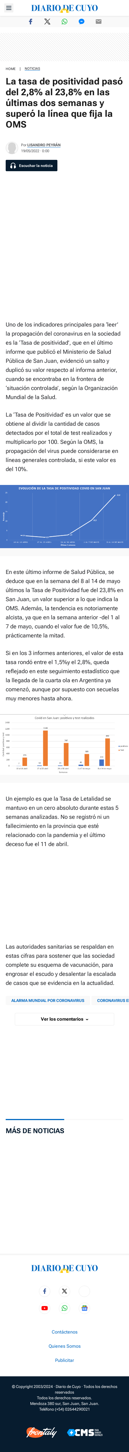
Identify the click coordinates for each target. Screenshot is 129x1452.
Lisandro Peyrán (44, 145)
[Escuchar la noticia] (31, 165)
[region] (64, 47)
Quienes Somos (65, 1346)
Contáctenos (65, 1332)
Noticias (32, 69)
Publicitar (64, 1360)
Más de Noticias (35, 1131)
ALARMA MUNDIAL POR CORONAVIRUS (47, 1000)
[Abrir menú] (8, 7)
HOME (11, 69)
